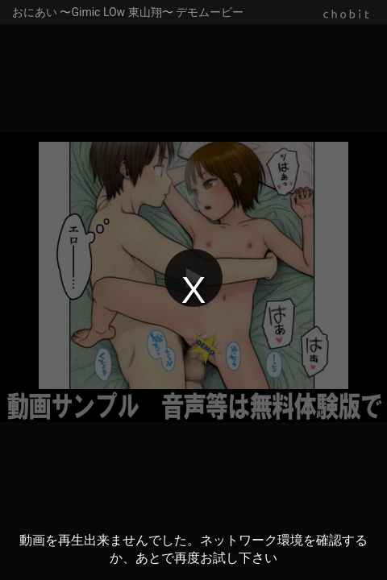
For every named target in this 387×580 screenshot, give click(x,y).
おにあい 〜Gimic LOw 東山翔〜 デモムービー (127, 12)
